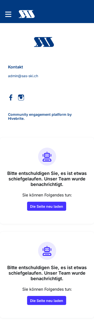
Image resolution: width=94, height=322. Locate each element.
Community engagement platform (37, 114)
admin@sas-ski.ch (23, 76)
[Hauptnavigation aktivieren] (8, 14)
